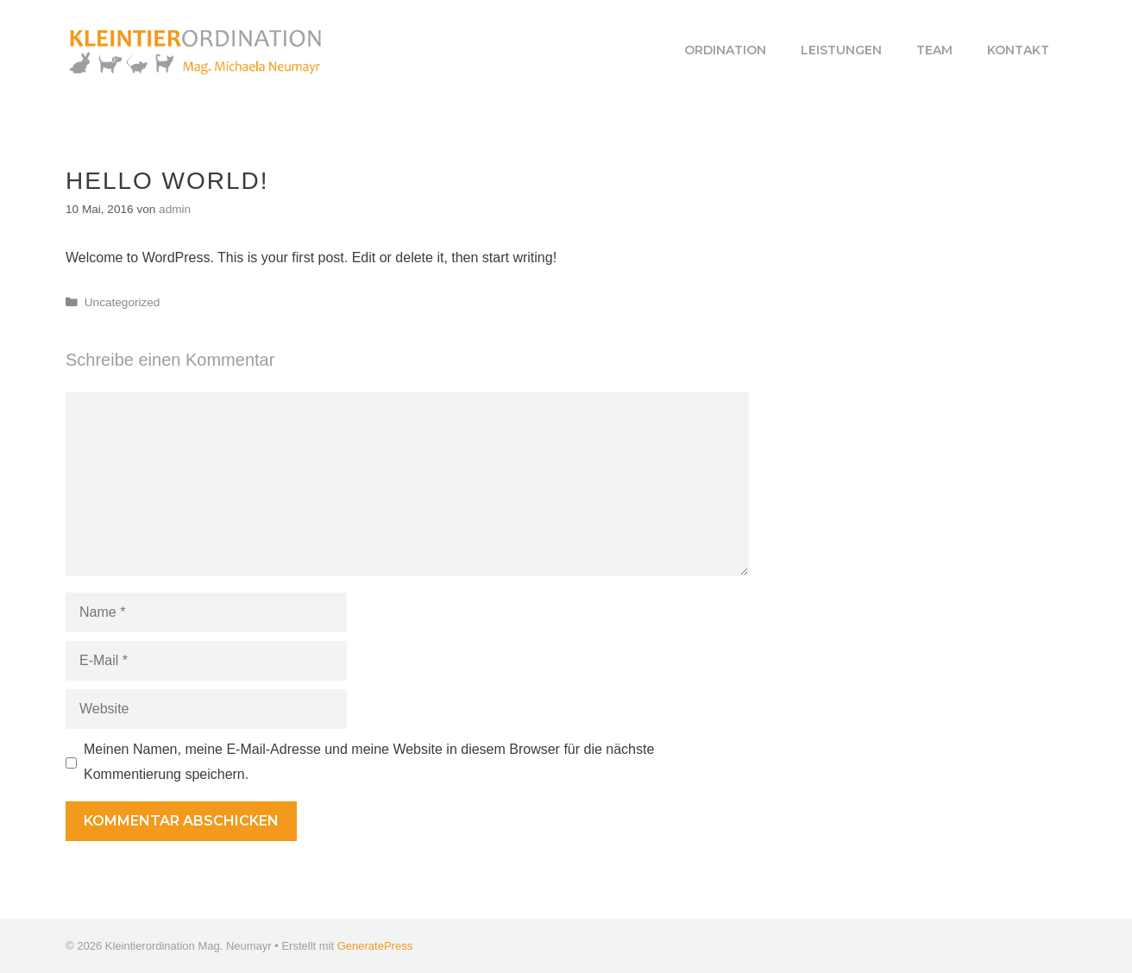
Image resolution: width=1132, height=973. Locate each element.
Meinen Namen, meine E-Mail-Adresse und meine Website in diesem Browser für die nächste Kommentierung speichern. (369, 762)
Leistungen (841, 50)
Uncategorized (122, 302)
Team (934, 50)
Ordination (725, 50)
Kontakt (1018, 50)
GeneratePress (374, 945)
